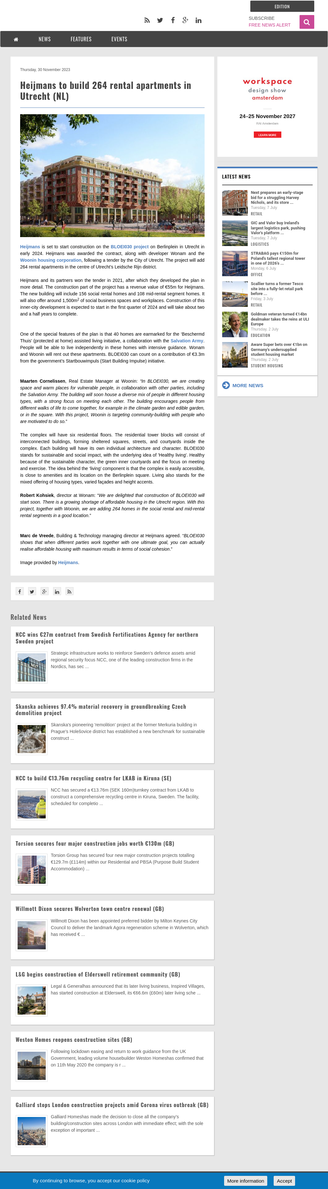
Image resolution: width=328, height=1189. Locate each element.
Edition (282, 6)
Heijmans (30, 246)
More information (245, 1181)
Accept (284, 1181)
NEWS (45, 39)
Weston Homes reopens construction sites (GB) (74, 1039)
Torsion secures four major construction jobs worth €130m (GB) (95, 843)
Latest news (236, 176)
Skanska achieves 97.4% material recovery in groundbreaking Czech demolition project (101, 709)
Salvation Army (187, 340)
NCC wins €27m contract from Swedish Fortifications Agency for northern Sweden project (107, 637)
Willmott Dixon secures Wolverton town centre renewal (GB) (90, 909)
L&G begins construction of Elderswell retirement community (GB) (98, 974)
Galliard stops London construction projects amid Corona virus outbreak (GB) (112, 1105)
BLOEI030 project (130, 246)
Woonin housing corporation (51, 260)
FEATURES (81, 39)
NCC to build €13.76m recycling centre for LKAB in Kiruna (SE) (94, 778)
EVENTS (120, 39)
